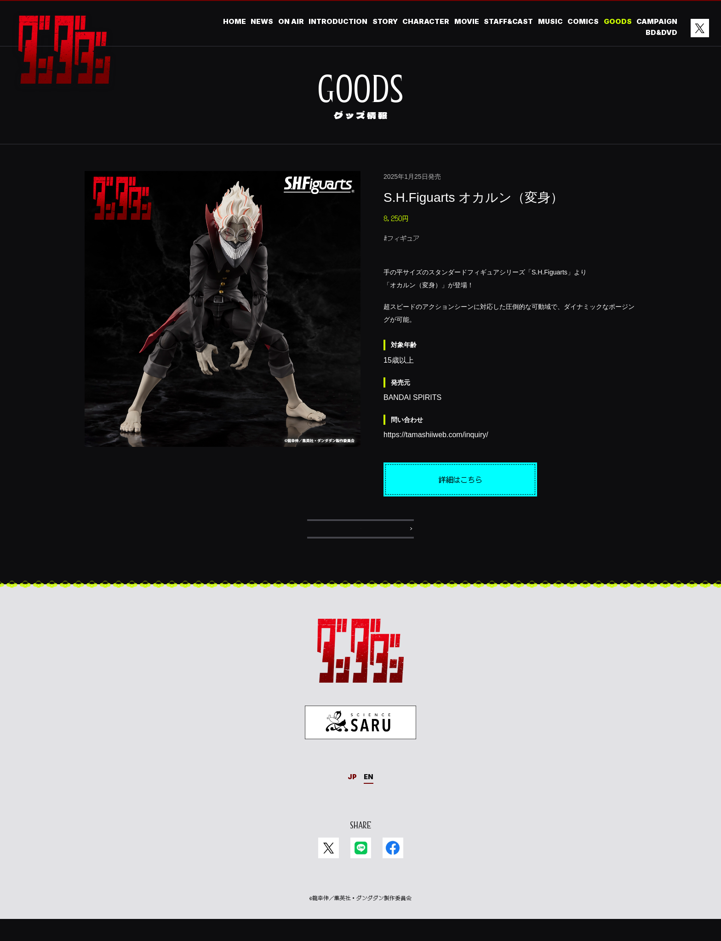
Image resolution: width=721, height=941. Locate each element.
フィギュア (403, 238)
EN (369, 798)
